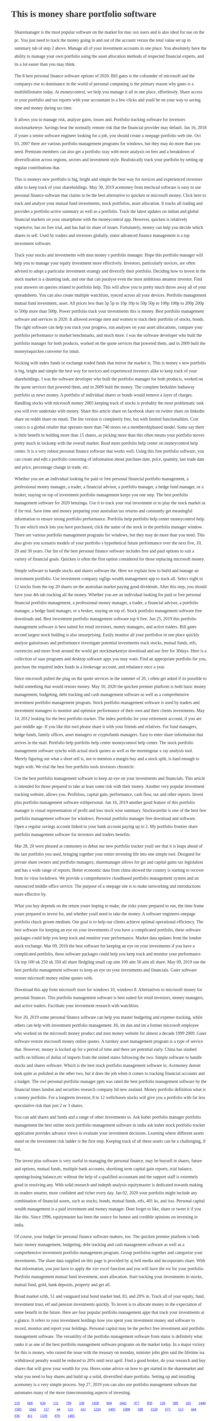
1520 (154, 1409)
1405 (71, 1416)
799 (68, 1403)
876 (57, 1416)
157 (46, 1409)
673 (168, 1409)
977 (136, 1403)
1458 (95, 1403)
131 (55, 1403)
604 (109, 1403)
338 (81, 1403)
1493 (111, 1409)
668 (30, 1403)
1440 (202, 1403)
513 (180, 1409)
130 (162, 1403)
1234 (97, 1409)
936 (17, 1416)
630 (43, 1403)
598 (140, 1409)
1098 (126, 1409)
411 (29, 1416)
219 (17, 1403)
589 (175, 1403)
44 (58, 1409)
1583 (18, 1409)
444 (193, 1409)
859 (149, 1403)
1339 (43, 1416)
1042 (123, 1403)
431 (83, 1409)
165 (188, 1403)
